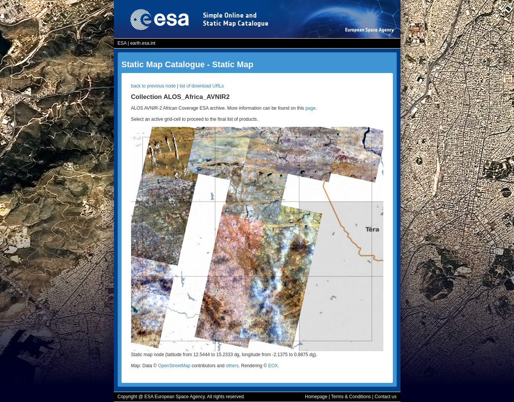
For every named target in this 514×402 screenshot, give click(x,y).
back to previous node (153, 86)
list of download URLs (202, 86)
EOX (273, 365)
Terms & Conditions (351, 396)
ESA (122, 43)
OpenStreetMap (174, 365)
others (232, 365)
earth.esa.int (143, 43)
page (310, 108)
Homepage (316, 396)
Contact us (385, 396)
